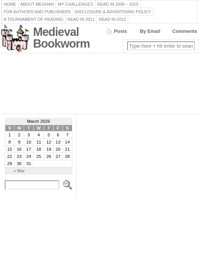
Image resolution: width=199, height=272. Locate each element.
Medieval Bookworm (61, 37)
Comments (184, 31)
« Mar (19, 170)
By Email (150, 31)
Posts (120, 31)
